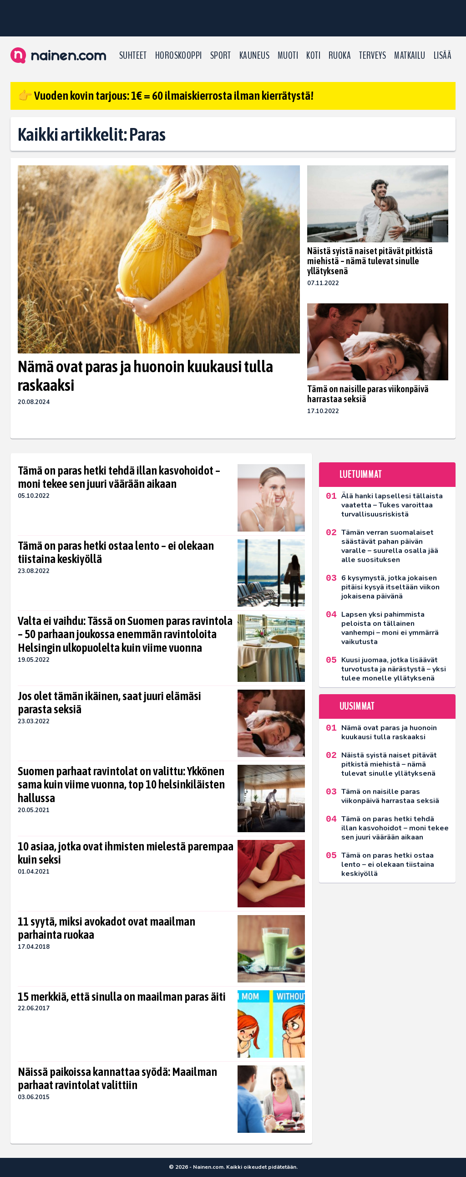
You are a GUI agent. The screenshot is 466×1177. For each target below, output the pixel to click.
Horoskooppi (178, 55)
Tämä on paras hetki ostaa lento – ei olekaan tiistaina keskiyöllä (116, 552)
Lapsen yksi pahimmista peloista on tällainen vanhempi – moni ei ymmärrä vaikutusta (390, 628)
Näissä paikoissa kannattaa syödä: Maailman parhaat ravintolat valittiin (117, 1078)
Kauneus (254, 55)
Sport (220, 55)
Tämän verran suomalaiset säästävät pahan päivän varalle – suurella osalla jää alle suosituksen (389, 546)
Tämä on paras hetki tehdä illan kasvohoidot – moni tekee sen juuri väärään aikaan (119, 477)
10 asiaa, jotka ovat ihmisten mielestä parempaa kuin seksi (125, 853)
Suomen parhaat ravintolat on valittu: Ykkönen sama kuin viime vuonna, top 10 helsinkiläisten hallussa (121, 784)
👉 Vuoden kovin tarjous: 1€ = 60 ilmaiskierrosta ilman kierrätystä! (166, 95)
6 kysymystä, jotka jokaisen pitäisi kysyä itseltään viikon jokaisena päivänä (390, 587)
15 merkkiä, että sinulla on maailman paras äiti (122, 996)
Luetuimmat (360, 474)
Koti (313, 55)
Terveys (372, 55)
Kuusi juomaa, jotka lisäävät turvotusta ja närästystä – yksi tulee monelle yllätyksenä (393, 669)
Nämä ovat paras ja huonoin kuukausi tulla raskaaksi (145, 375)
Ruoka (340, 55)
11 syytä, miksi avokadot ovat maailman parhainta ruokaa (106, 928)
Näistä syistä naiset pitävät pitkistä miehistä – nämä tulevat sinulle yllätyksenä (370, 261)
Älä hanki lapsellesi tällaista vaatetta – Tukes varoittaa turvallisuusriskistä (392, 505)
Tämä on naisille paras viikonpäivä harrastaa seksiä (368, 394)
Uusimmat (357, 706)
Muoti (288, 55)
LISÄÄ (442, 55)
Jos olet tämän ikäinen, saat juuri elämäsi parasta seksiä (109, 702)
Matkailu (409, 55)
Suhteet (133, 55)
